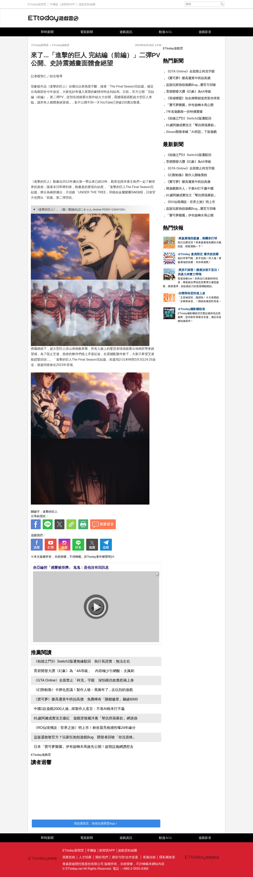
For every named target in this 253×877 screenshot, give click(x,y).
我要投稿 (68, 857)
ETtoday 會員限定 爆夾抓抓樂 (198, 254)
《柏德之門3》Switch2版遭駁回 (188, 118)
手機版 (54, 3)
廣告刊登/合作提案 (125, 857)
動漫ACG (165, 32)
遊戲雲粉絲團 (87, 3)
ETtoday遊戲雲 (53, 18)
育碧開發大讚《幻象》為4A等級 (188, 91)
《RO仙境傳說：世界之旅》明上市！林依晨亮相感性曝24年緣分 (85, 728)
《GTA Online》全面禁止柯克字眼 (190, 71)
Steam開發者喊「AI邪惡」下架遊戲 (191, 131)
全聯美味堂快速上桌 (191, 293)
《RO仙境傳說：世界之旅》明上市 (190, 202)
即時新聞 (47, 32)
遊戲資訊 (126, 32)
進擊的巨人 (50, 511)
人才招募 (85, 857)
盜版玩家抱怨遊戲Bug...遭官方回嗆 (191, 84)
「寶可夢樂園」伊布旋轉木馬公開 (189, 105)
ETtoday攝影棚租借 (191, 309)
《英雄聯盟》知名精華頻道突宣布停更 (193, 98)
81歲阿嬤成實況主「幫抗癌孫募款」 (191, 125)
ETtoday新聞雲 (37, 3)
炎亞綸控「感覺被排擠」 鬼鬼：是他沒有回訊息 (71, 568)
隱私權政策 (167, 857)
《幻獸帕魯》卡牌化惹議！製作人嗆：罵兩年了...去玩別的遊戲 (83, 690)
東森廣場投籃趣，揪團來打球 (197, 238)
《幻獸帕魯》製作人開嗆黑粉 (186, 175)
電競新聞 (86, 32)
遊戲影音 (205, 32)
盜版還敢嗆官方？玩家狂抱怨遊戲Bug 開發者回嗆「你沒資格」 (85, 737)
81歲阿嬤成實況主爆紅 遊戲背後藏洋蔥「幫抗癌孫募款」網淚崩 (85, 718)
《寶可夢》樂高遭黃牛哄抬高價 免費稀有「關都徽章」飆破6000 (86, 699)
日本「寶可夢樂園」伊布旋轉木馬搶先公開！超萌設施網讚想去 (83, 747)
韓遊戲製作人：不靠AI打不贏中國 (189, 188)
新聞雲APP (68, 3)
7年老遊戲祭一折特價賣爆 (184, 111)
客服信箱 (149, 857)
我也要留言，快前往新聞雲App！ (96, 823)
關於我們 (101, 857)
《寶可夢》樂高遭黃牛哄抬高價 (188, 78)
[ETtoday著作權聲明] (98, 556)
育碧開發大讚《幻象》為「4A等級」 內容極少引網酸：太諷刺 (84, 671)
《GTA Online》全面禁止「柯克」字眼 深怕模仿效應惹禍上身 (84, 680)
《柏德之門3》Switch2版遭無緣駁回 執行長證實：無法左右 (82, 661)
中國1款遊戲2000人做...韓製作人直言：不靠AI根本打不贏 (79, 709)
